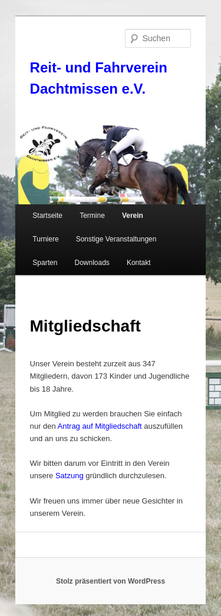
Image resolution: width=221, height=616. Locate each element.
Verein (132, 215)
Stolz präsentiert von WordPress (110, 581)
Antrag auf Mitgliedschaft (100, 426)
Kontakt (139, 263)
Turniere (45, 239)
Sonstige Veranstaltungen (116, 239)
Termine (92, 215)
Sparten (44, 263)
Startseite (47, 215)
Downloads (91, 263)
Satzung (69, 475)
